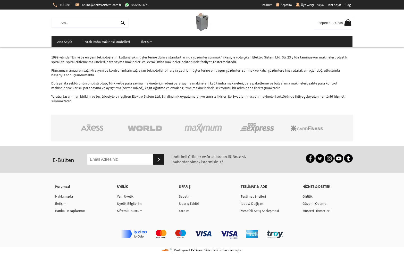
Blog (347, 5)
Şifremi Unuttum (129, 210)
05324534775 (136, 5)
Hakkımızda (64, 196)
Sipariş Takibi (189, 203)
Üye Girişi (305, 5)
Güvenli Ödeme (314, 203)
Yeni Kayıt (334, 5)
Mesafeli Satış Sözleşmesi (260, 210)
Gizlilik (307, 196)
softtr (167, 250)
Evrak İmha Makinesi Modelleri (106, 41)
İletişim (147, 41)
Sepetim (284, 5)
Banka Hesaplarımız (70, 210)
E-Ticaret (197, 250)
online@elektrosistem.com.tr (98, 5)
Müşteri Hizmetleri (316, 210)
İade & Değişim (252, 203)
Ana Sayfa (64, 41)
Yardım (184, 210)
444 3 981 (62, 5)
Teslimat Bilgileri (253, 196)
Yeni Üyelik (125, 196)
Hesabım (266, 5)
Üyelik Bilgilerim (129, 203)
